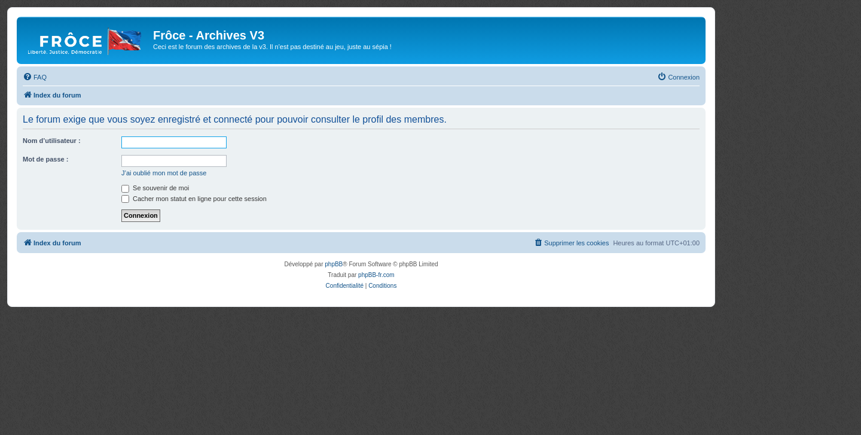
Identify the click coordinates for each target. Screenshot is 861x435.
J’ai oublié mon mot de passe (163, 173)
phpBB (334, 264)
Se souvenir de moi (155, 187)
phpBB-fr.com (376, 275)
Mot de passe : (45, 159)
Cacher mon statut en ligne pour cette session (194, 198)
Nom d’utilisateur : (52, 140)
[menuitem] (35, 77)
